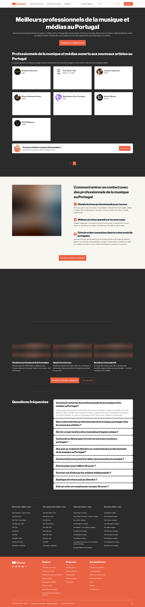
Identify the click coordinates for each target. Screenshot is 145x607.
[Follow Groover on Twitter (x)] (26, 567)
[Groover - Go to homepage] (27, 563)
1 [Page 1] (70, 163)
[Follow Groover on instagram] (13, 567)
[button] (36, 4)
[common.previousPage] (66, 163)
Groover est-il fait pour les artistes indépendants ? (93, 472)
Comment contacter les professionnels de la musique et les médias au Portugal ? (93, 404)
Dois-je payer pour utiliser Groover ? (93, 465)
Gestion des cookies (68, 603)
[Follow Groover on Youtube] (19, 567)
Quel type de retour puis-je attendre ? (93, 479)
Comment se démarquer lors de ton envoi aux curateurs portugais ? (93, 440)
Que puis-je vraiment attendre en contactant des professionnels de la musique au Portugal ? (93, 450)
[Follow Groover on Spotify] (22, 567)
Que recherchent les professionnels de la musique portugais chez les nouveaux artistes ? (93, 423)
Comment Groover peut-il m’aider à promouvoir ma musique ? (93, 458)
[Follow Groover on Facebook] (16, 567)
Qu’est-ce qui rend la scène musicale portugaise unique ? (93, 431)
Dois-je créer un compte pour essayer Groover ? (93, 486)
